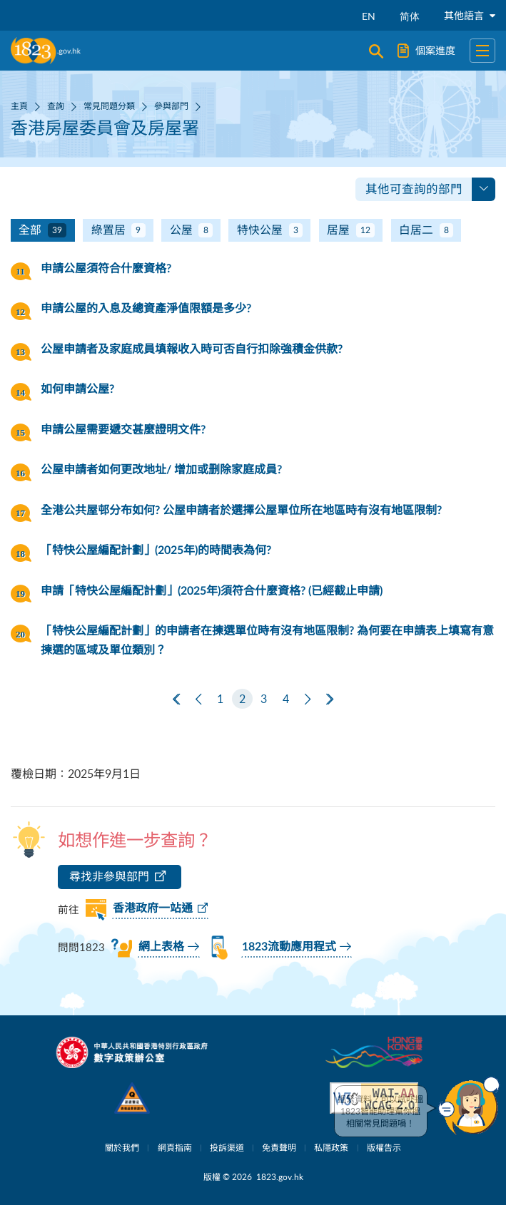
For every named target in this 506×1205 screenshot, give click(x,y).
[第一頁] (176, 699)
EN (368, 16)
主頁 (19, 105)
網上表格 (161, 947)
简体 (410, 16)
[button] (468, 1106)
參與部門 (171, 105)
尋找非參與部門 (109, 876)
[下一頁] (308, 699)
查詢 (55, 105)
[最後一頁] (329, 699)
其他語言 (469, 15)
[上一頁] (198, 699)
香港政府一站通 (153, 908)
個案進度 (426, 50)
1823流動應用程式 (289, 947)
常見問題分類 (109, 105)
